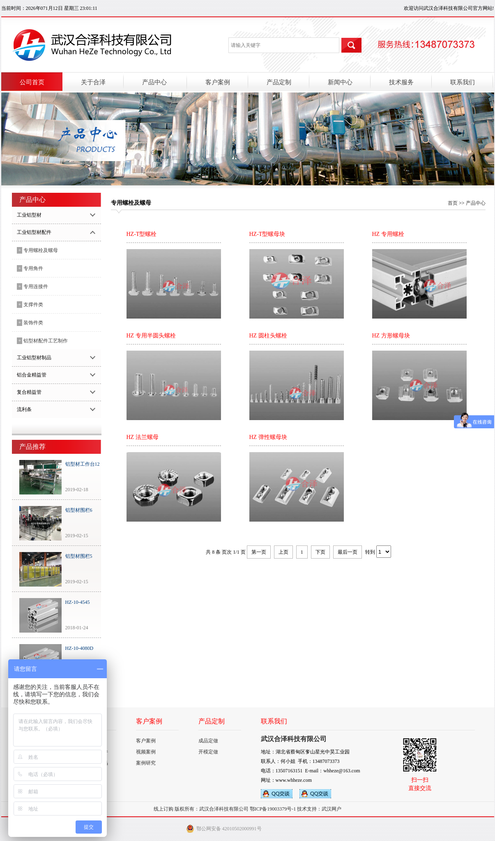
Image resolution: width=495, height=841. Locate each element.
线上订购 (163, 809)
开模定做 (208, 752)
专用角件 (30, 268)
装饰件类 (30, 322)
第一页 (258, 552)
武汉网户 (331, 809)
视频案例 (146, 752)
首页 (453, 203)
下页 (320, 552)
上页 (283, 552)
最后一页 (347, 552)
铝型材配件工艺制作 (42, 340)
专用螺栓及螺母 (37, 250)
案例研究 (146, 763)
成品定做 (208, 741)
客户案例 (146, 741)
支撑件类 (30, 304)
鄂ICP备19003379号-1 (273, 809)
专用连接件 (32, 286)
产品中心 (476, 203)
